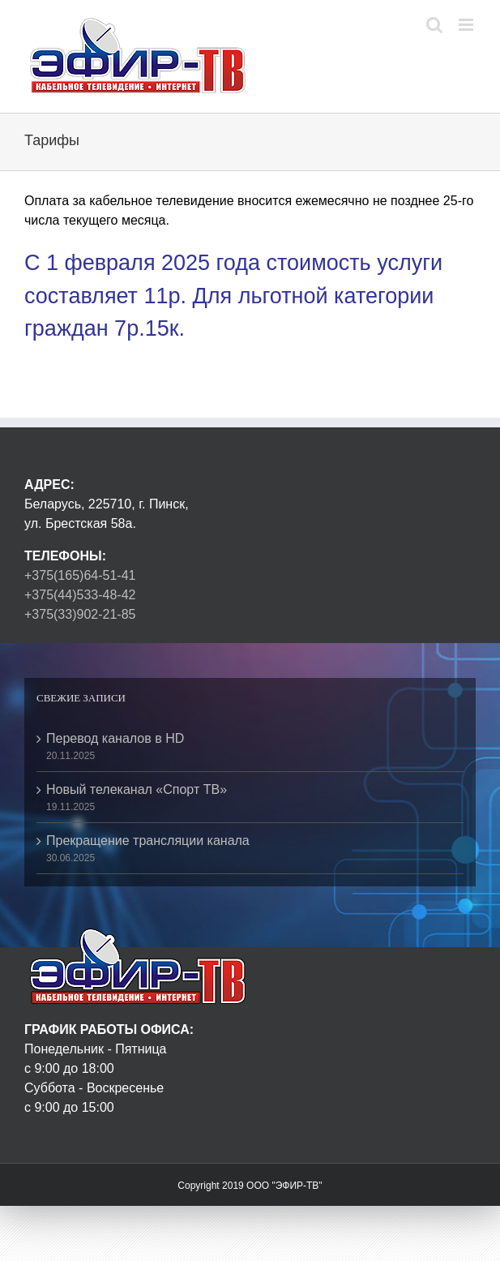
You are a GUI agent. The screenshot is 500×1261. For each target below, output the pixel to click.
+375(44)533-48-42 (79, 595)
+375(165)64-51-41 (79, 575)
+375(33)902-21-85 (79, 614)
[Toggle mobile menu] (467, 24)
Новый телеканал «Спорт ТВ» (136, 789)
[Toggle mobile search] (434, 24)
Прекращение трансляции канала (148, 840)
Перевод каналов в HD (115, 738)
